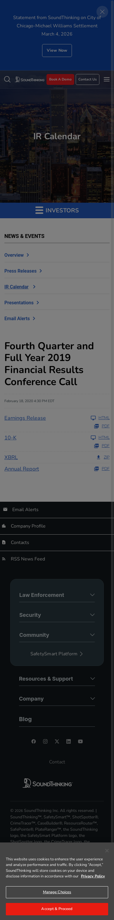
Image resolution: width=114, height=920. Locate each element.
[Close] (107, 850)
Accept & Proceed (56, 908)
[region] (57, 881)
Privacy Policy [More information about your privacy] (93, 876)
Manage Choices (57, 892)
